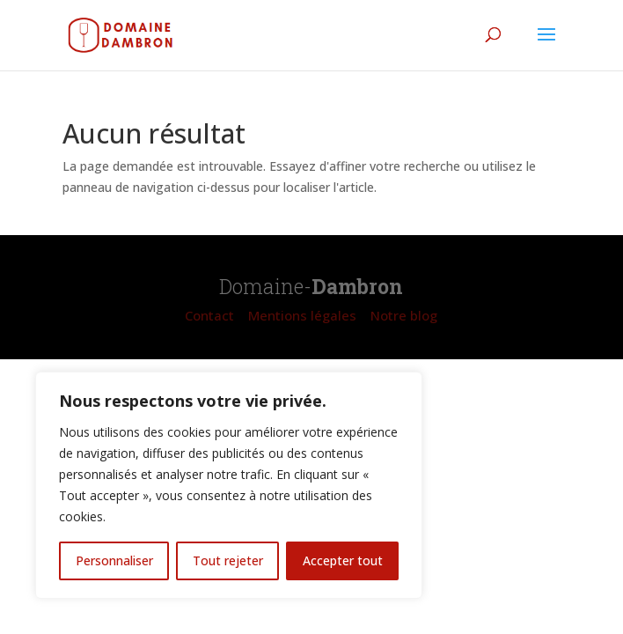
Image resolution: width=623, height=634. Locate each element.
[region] (228, 485)
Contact (209, 315)
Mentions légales (302, 315)
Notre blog (403, 315)
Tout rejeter (228, 560)
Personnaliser (114, 560)
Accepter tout (343, 560)
